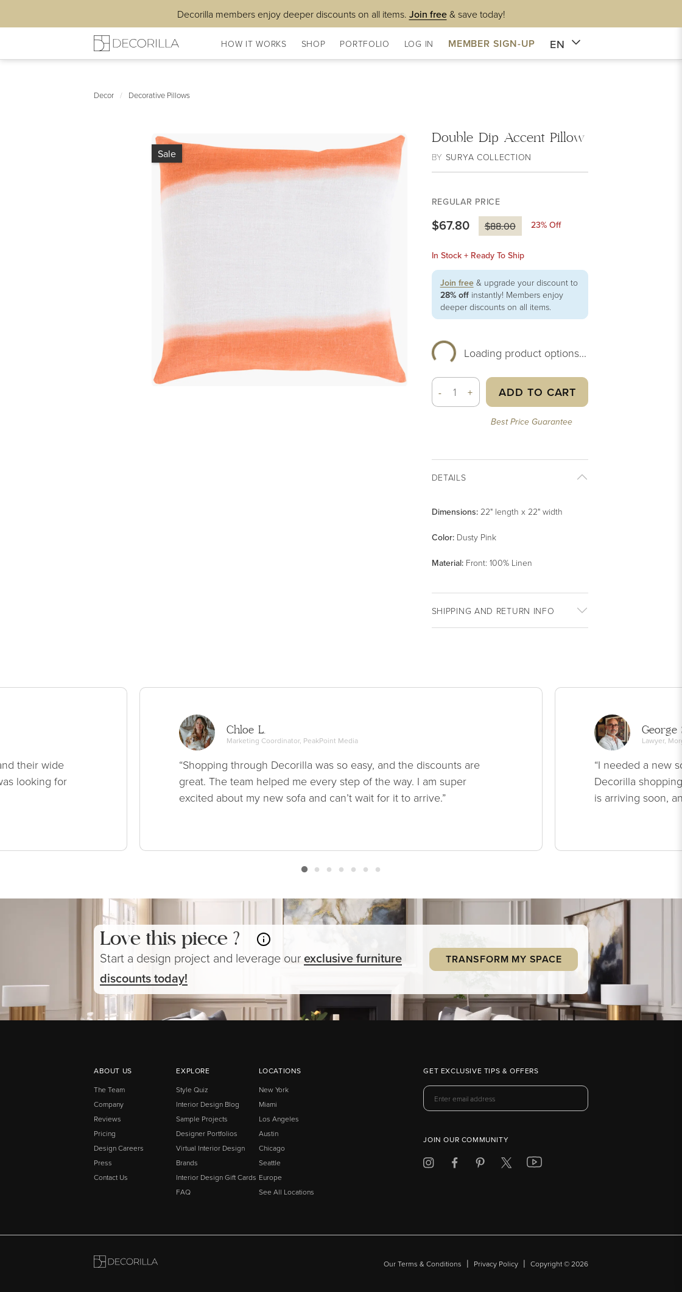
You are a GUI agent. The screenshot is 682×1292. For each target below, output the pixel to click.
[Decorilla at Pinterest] (480, 1165)
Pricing (105, 1133)
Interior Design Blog (207, 1104)
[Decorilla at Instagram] (428, 1165)
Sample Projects (202, 1119)
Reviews (107, 1119)
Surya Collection (489, 157)
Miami (268, 1104)
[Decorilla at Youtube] (534, 1164)
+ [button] (470, 392)
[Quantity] (455, 392)
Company (109, 1104)
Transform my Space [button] (503, 959)
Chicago (272, 1148)
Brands (187, 1162)
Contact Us (111, 1177)
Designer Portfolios (206, 1133)
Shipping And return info (493, 610)
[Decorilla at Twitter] (506, 1165)
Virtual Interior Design (210, 1148)
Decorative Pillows (159, 95)
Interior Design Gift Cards (216, 1177)
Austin (268, 1133)
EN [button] (565, 44)
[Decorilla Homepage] (136, 43)
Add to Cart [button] (537, 392)
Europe (270, 1177)
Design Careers (119, 1148)
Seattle (270, 1162)
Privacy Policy (496, 1263)
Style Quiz (192, 1089)
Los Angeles (279, 1119)
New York (274, 1089)
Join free (457, 283)
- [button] (440, 392)
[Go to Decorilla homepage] (126, 1263)
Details (449, 477)
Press (103, 1162)
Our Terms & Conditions (423, 1263)
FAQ (183, 1192)
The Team (109, 1089)
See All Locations (286, 1192)
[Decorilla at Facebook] (454, 1165)
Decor (104, 95)
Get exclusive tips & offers (480, 1071)
